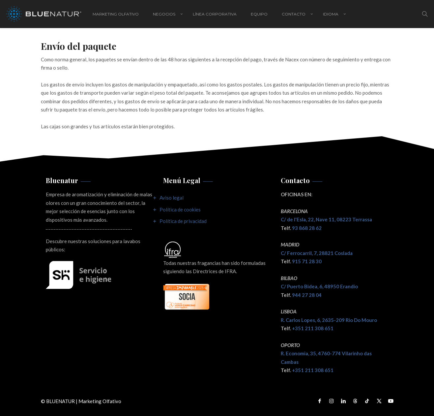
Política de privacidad (183, 221)
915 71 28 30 (307, 261)
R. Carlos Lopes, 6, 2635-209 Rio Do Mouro (329, 320)
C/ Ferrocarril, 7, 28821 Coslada (317, 253)
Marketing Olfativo (116, 14)
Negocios (164, 14)
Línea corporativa (215, 14)
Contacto (293, 14)
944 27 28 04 (307, 295)
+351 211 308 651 (312, 328)
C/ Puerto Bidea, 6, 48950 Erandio (319, 286)
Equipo (259, 14)
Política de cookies (180, 209)
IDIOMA (330, 14)
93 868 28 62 (307, 228)
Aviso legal (171, 198)
